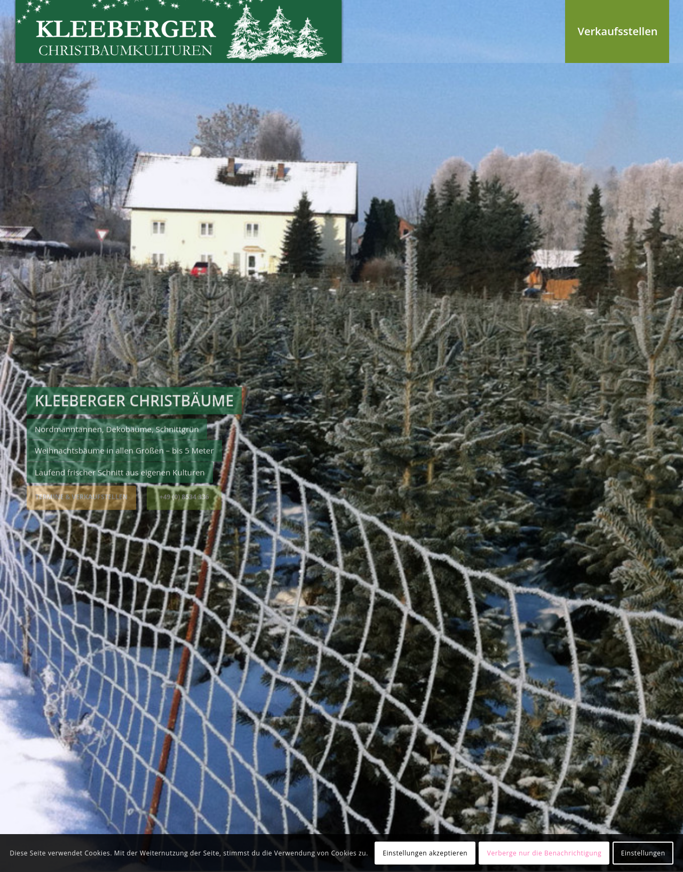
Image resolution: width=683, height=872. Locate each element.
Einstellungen (643, 853)
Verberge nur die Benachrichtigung (544, 853)
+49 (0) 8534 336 (184, 496)
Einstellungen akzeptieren (425, 853)
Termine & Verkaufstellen (81, 496)
